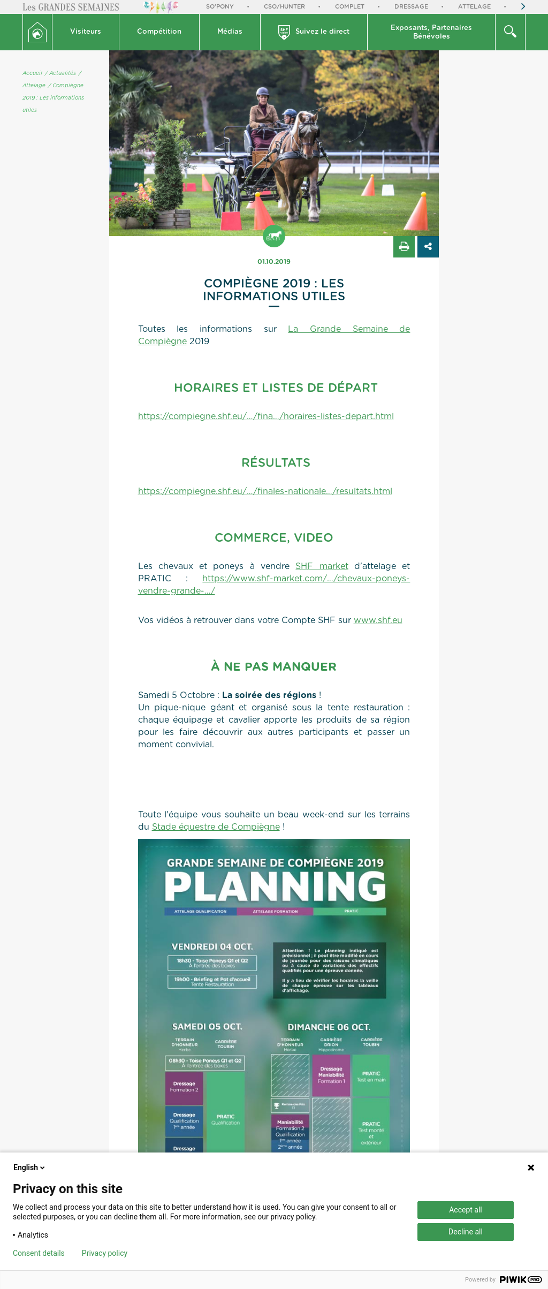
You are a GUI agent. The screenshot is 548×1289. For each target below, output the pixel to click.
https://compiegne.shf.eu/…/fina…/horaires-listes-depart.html (266, 416)
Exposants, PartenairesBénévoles (431, 32)
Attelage (474, 7)
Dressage (411, 7)
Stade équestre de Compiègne (216, 827)
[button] (85, 32)
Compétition (159, 31)
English (30, 1167)
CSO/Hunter (284, 7)
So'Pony (220, 7)
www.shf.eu (378, 620)
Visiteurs (85, 31)
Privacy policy (104, 1253)
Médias (229, 31)
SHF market (321, 566)
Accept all (465, 1209)
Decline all (465, 1231)
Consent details (39, 1253)
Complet (349, 7)
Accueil (32, 73)
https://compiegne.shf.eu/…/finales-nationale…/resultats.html (265, 491)
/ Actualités (60, 73)
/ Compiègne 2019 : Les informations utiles (53, 98)
